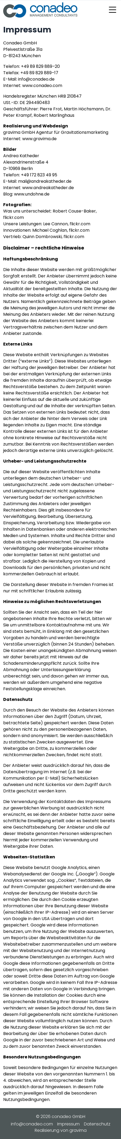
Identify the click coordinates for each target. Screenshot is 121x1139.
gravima (78, 1130)
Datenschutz (97, 1124)
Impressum (68, 1124)
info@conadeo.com (32, 1124)
